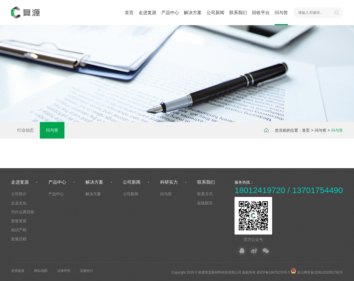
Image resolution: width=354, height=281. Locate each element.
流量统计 (86, 271)
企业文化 (19, 203)
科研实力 (169, 182)
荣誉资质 (19, 221)
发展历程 (19, 239)
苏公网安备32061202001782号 (317, 272)
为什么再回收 (22, 212)
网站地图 (40, 271)
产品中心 (170, 12)
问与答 (281, 12)
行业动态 (25, 130)
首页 (129, 12)
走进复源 (147, 12)
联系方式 (205, 194)
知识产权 (19, 230)
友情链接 (17, 271)
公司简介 (19, 194)
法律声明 (63, 271)
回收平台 (261, 12)
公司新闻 (215, 12)
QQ (241, 250)
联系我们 (238, 12)
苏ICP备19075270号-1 (273, 272)
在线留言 (205, 203)
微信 (265, 250)
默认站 (26, 12)
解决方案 (193, 12)
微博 (253, 250)
